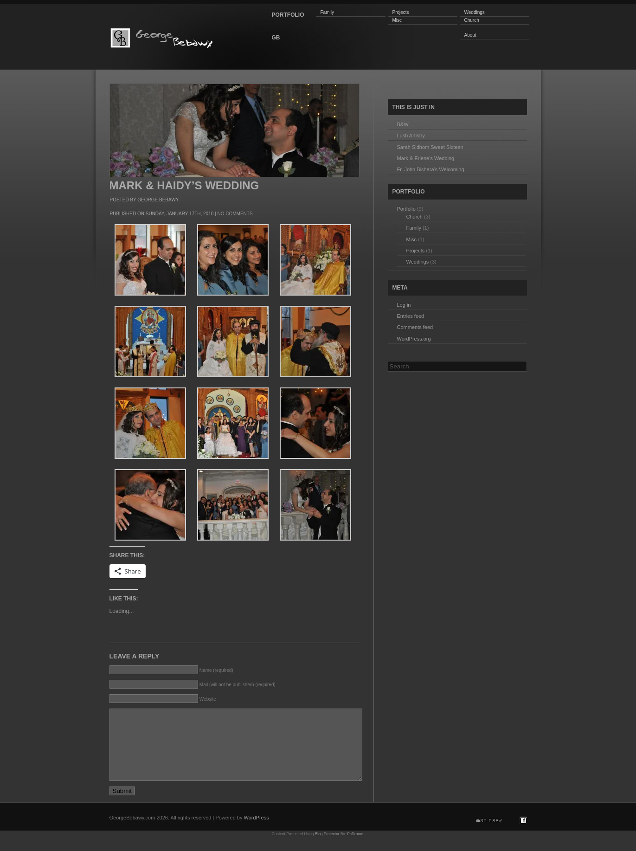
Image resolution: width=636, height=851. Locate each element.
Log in (404, 305)
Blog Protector (327, 847)
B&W (403, 124)
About (470, 35)
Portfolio (406, 209)
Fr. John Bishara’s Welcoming (430, 169)
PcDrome (355, 847)
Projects (400, 12)
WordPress (256, 831)
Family (327, 12)
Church (471, 20)
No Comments (234, 213)
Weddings (474, 12)
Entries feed (410, 316)
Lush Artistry (411, 135)
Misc (397, 20)
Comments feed (415, 327)
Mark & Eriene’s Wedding (426, 158)
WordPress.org (414, 339)
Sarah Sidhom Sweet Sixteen (430, 147)
